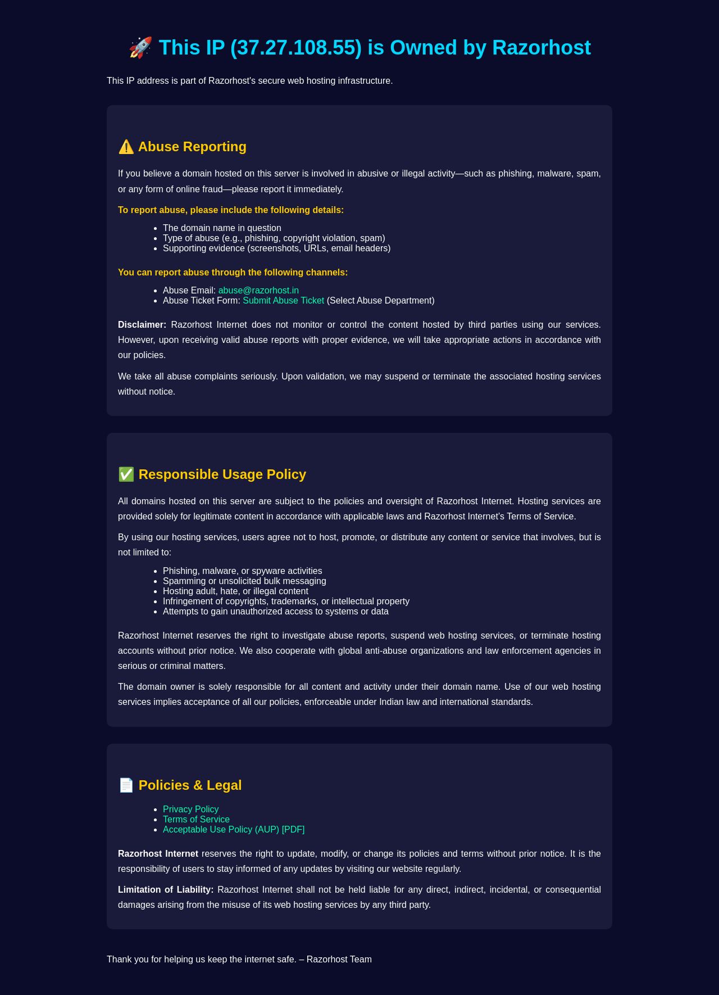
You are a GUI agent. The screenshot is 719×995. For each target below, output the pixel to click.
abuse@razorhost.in (259, 290)
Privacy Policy (191, 809)
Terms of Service (196, 819)
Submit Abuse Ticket (283, 300)
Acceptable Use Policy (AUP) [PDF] (234, 829)
